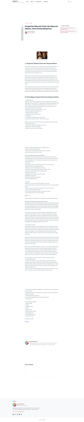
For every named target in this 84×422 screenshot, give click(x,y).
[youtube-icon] (19, 414)
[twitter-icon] (15, 414)
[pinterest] (22, 37)
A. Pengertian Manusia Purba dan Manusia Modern (67, 28)
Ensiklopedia (38, 1)
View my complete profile (18, 411)
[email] (22, 39)
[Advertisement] (42, 13)
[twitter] (22, 31)
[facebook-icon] (13, 414)
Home (27, 1)
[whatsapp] (22, 33)
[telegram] (22, 35)
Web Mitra (46, 1)
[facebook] (22, 28)
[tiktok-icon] (21, 414)
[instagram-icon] (17, 414)
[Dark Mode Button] (68, 1)
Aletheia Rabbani (20, 404)
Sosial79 (15, 1)
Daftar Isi (32, 1)
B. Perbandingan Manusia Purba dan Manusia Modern (68, 32)
